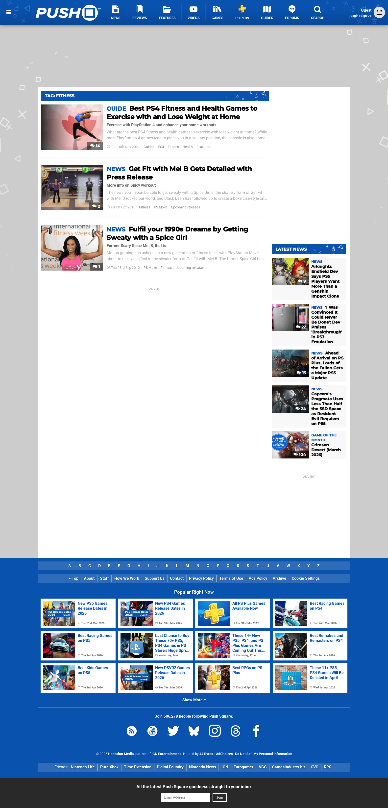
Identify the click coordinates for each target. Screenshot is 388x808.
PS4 (161, 147)
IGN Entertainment (166, 754)
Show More (194, 700)
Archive (279, 578)
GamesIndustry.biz (288, 767)
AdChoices (224, 754)
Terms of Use (231, 578)
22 (301, 327)
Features (203, 147)
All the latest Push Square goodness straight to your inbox (194, 786)
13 (301, 373)
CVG (314, 767)
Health (188, 147)
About (89, 578)
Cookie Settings (306, 578)
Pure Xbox (109, 767)
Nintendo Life (83, 767)
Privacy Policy (201, 578)
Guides (149, 147)
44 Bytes (206, 754)
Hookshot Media (121, 754)
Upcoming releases (185, 207)
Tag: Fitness (59, 95)
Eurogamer (243, 767)
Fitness (173, 147)
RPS (327, 767)
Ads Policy (258, 578)
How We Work (126, 578)
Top (73, 578)
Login (354, 16)
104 (299, 454)
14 (95, 146)
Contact (177, 578)
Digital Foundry (170, 767)
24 (300, 408)
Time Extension (137, 767)
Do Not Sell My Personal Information (263, 754)
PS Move (160, 207)
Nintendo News (202, 767)
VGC (263, 767)
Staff (104, 578)
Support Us (155, 578)
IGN (224, 767)
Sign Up (366, 16)
